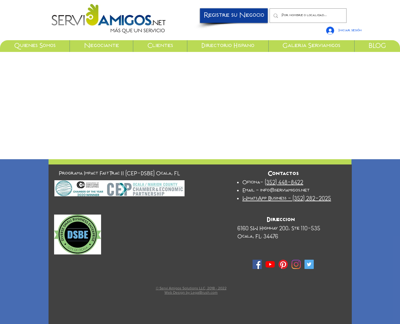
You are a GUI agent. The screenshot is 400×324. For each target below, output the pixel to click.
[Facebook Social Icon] (257, 264)
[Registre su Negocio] (234, 15)
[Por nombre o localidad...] (307, 16)
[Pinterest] (283, 264)
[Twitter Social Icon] (309, 264)
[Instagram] (296, 264)
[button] (35, 46)
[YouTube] (270, 264)
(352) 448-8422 (284, 183)
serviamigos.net (292, 191)
